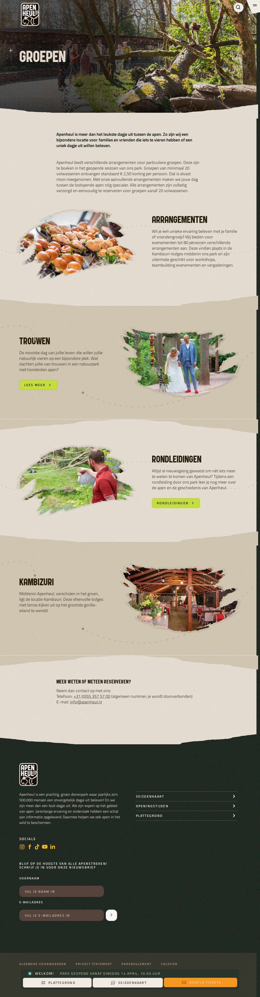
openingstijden (152, 805)
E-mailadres (31, 902)
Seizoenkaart (129, 982)
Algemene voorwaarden (42, 964)
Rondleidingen (176, 502)
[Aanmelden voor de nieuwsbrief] (111, 915)
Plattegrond (58, 982)
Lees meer (38, 384)
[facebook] (29, 847)
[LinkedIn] (52, 847)
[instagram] (22, 847)
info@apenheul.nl (86, 702)
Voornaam (29, 878)
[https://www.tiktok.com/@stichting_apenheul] (37, 847)
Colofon (169, 964)
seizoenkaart (150, 796)
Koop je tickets (201, 982)
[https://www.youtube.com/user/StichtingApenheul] (45, 847)
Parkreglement (137, 964)
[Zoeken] (239, 7)
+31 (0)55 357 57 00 (92, 696)
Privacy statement (94, 964)
